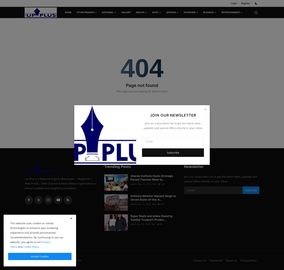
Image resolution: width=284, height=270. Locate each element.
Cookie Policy (31, 246)
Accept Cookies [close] (40, 256)
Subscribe (173, 152)
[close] (71, 218)
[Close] (205, 109)
